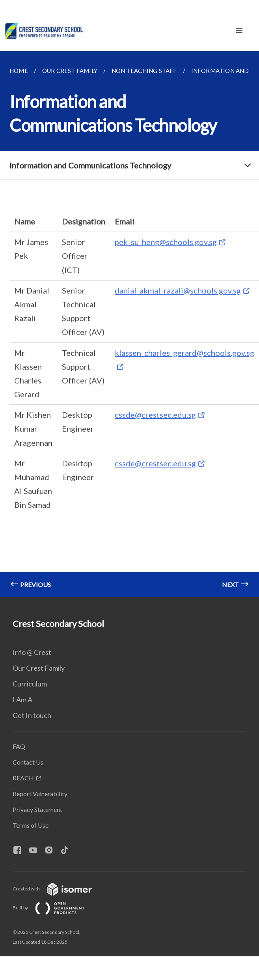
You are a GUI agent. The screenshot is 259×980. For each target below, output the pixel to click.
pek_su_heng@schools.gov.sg (166, 242)
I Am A (22, 699)
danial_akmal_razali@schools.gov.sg (178, 290)
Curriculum (30, 683)
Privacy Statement (37, 809)
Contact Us (28, 762)
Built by (55, 908)
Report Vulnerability (40, 793)
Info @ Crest (32, 652)
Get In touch (32, 715)
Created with (58, 889)
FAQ (19, 746)
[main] (129, 324)
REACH (23, 778)
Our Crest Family (39, 668)
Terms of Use (30, 825)
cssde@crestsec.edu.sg (155, 414)
